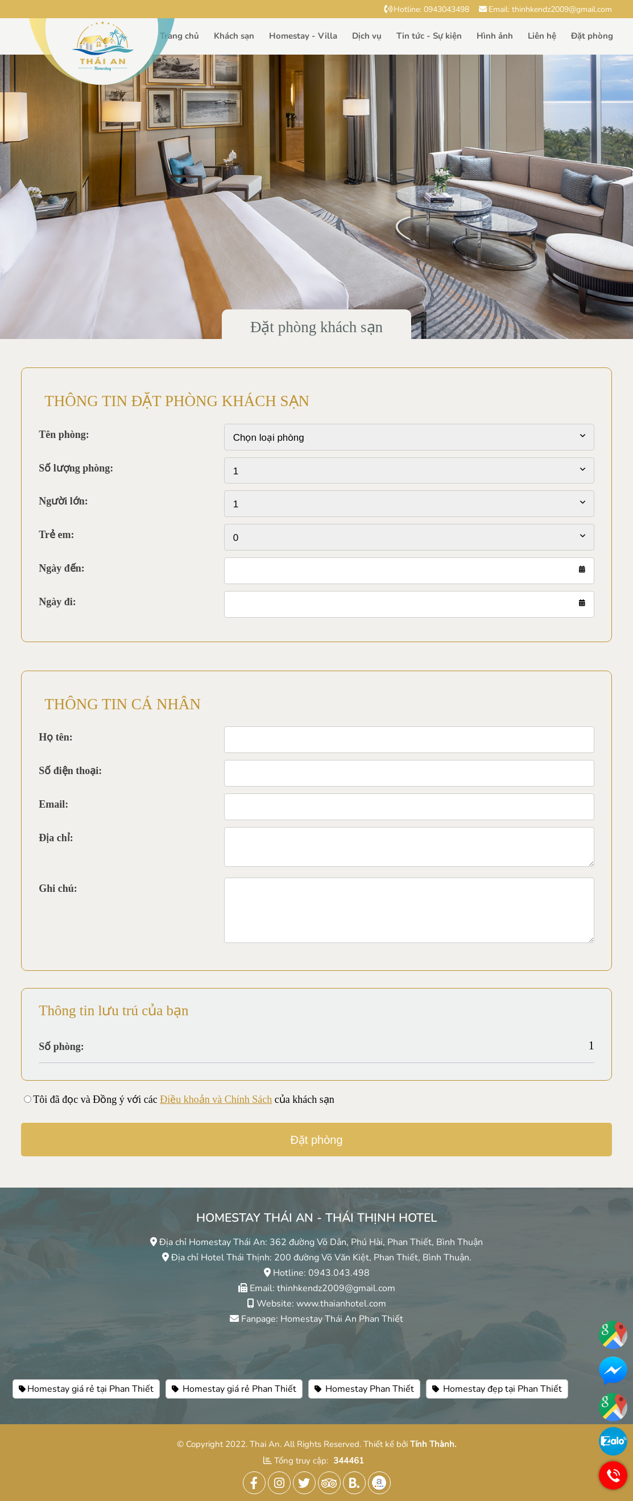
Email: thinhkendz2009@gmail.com (545, 9)
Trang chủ (179, 36)
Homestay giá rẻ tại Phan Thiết (86, 1389)
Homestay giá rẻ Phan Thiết (234, 1389)
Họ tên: (56, 737)
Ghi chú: (58, 888)
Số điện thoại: (70, 770)
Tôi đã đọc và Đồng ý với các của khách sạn (183, 1099)
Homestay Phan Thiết (364, 1389)
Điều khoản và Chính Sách (216, 1099)
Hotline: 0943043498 (426, 9)
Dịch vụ (367, 36)
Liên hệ (542, 36)
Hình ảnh (495, 36)
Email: (53, 804)
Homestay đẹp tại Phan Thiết (497, 1389)
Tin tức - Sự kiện (429, 36)
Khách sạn (234, 36)
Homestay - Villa (303, 36)
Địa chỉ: (56, 837)
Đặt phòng (592, 36)
